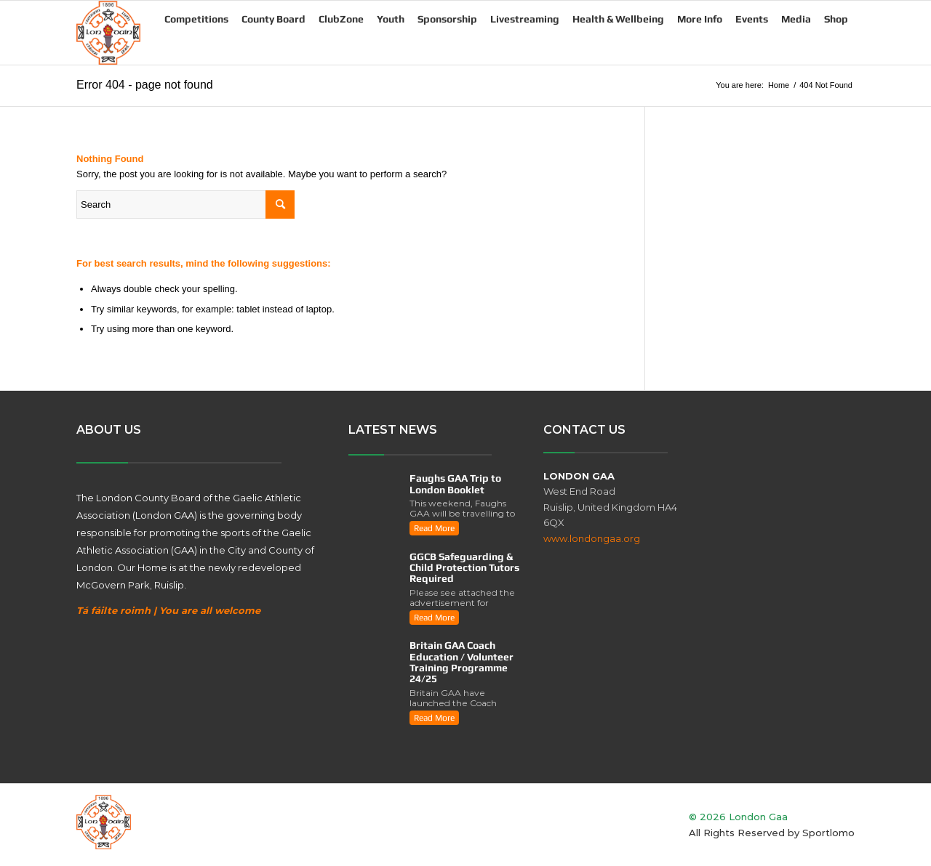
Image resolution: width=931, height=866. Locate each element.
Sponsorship (447, 19)
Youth (390, 19)
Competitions (196, 19)
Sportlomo (828, 832)
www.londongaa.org (591, 538)
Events (751, 19)
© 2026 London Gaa (738, 816)
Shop (836, 19)
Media (796, 19)
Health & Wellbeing (618, 19)
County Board (273, 19)
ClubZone (341, 19)
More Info (699, 19)
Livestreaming (524, 19)
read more (434, 528)
